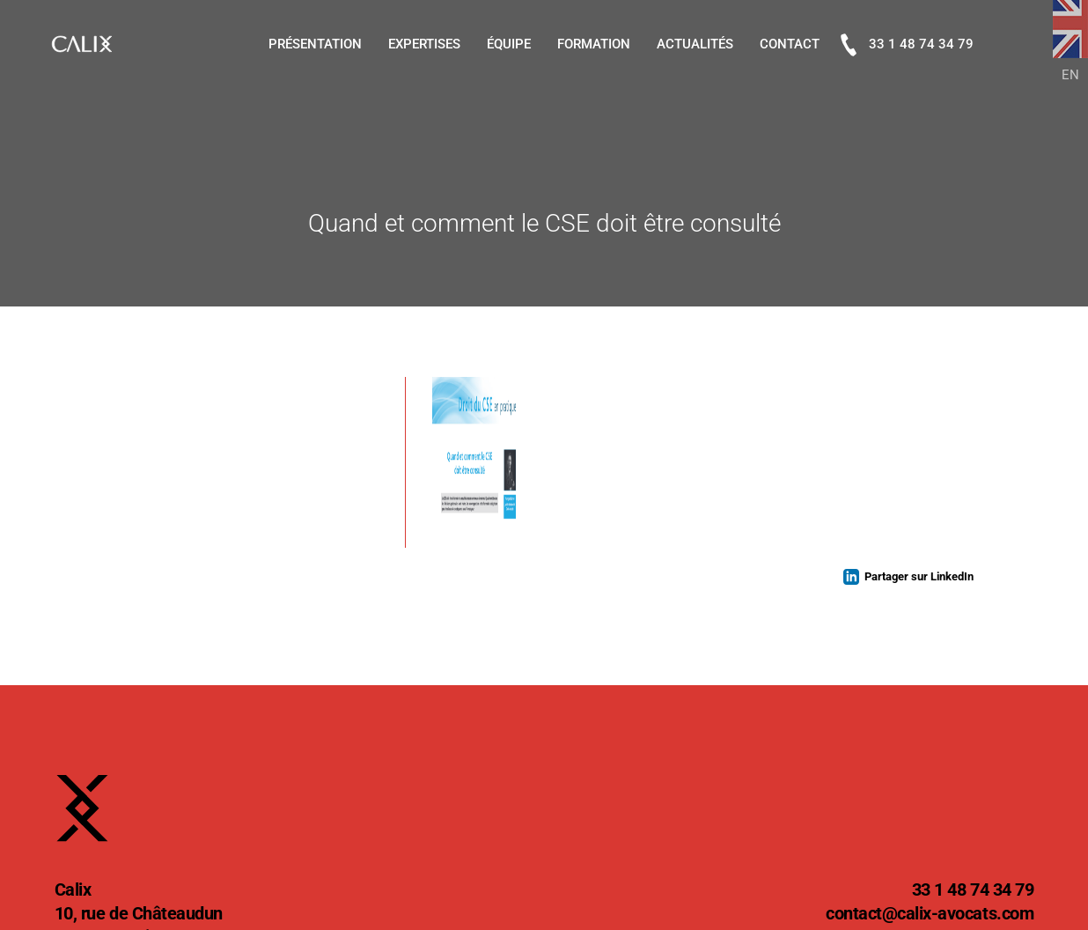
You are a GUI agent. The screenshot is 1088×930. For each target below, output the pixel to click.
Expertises (424, 44)
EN (1070, 75)
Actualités (695, 44)
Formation (593, 44)
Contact (790, 44)
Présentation (315, 44)
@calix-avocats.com (929, 915)
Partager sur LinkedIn (919, 576)
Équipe (509, 44)
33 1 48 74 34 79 (907, 44)
